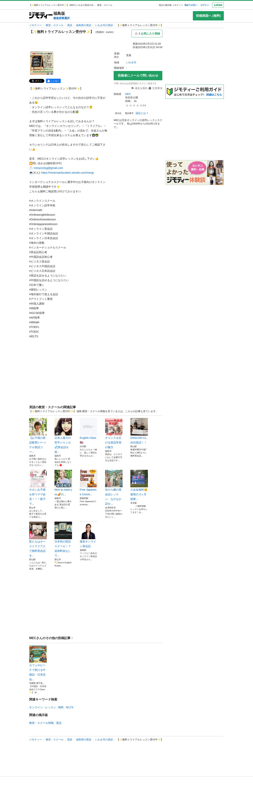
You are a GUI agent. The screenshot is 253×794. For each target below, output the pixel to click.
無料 (61, 707)
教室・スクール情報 (41, 722)
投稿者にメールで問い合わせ (138, 75)
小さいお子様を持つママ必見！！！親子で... (38, 487)
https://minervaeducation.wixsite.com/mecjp (67, 172)
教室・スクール (54, 25)
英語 (69, 25)
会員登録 (218, 5)
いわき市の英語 (104, 25)
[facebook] (53, 81)
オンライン (36, 707)
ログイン (204, 5)
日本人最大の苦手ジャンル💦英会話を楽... (63, 435)
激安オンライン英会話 (88, 535)
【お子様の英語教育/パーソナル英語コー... (38, 435)
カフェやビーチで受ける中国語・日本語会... (38, 663)
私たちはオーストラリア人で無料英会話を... (38, 539)
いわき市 (131, 62)
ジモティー (35, 25)
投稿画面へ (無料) (208, 15)
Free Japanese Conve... (88, 483)
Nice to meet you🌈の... (63, 483)
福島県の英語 (83, 25)
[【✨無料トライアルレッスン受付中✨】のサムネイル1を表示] (41, 63)
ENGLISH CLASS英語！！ (139, 431)
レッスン (50, 707)
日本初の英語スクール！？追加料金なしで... (63, 539)
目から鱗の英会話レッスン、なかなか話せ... (114, 487)
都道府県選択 (61, 18)
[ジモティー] (41, 15)
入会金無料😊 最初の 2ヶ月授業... (139, 485)
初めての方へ (190, 5)
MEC (128, 94)
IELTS (69, 707)
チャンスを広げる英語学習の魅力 (114, 433)
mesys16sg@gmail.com (48, 168)
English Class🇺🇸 (88, 431)
